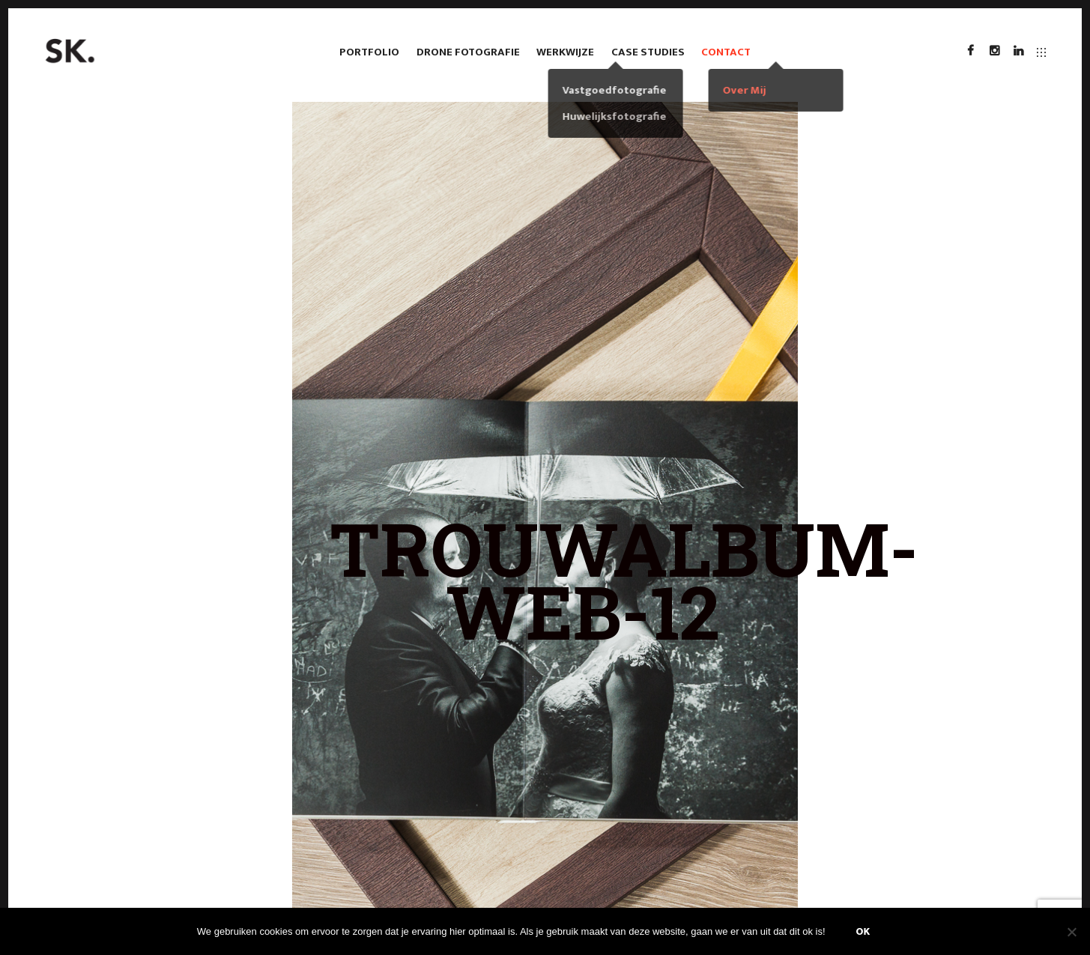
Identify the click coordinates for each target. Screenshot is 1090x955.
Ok (863, 931)
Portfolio (369, 52)
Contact (726, 52)
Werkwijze (565, 52)
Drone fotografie (468, 52)
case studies (648, 52)
